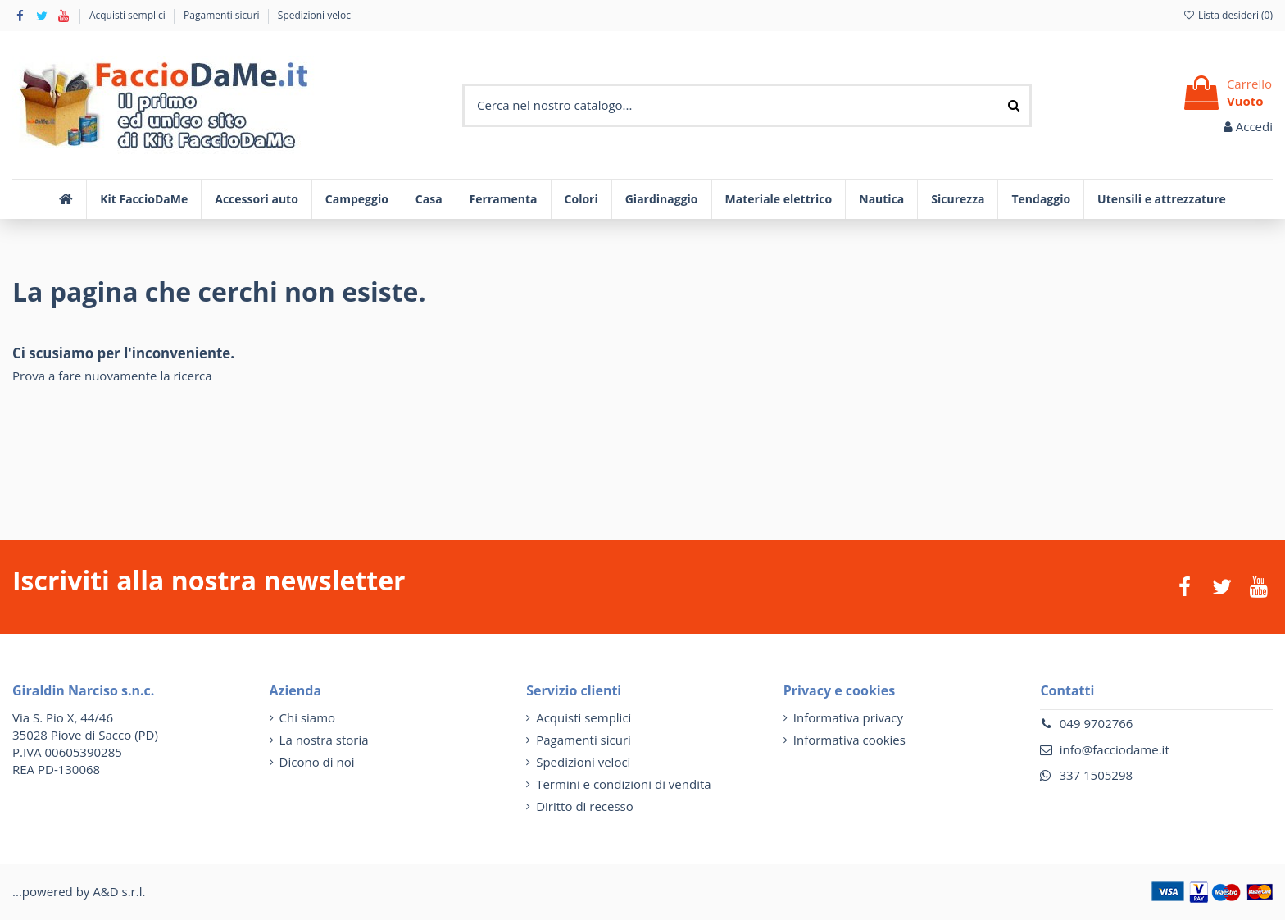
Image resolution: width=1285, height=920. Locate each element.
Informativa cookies (849, 739)
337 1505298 (1096, 775)
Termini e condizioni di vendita (623, 784)
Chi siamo (307, 717)
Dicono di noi (317, 762)
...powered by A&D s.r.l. (78, 891)
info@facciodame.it (1114, 749)
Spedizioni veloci (315, 15)
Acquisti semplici (128, 15)
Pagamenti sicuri (223, 15)
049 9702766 (1096, 723)
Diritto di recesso (584, 806)
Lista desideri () (1228, 15)
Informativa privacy (848, 717)
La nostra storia (324, 739)
